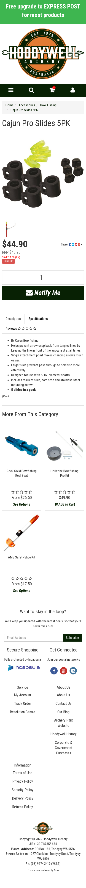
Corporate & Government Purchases (63, 747)
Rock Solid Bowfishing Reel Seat (22, 473)
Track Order (22, 703)
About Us (63, 695)
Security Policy (22, 790)
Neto (56, 870)
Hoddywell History (63, 734)
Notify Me (43, 293)
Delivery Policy (22, 798)
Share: (72, 244)
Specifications (38, 319)
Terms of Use (22, 773)
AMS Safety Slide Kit (21, 557)
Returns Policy (22, 807)
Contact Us (63, 703)
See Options (21, 504)
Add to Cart (64, 504)
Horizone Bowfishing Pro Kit (64, 473)
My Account (22, 695)
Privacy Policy (22, 781)
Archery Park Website (63, 723)
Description (13, 319)
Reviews (21, 329)
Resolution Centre (22, 712)
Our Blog (63, 712)
